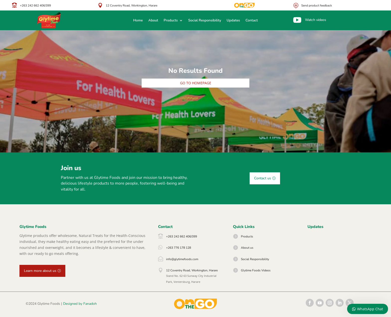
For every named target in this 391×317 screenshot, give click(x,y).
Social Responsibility (204, 21)
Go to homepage (195, 83)
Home (138, 21)
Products (171, 21)
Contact (251, 21)
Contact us (262, 178)
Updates (233, 21)
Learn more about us (40, 270)
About (153, 21)
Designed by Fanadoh (80, 303)
